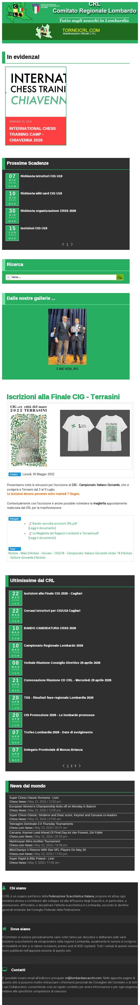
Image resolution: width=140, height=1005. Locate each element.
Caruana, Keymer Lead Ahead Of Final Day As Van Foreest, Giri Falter (56, 832)
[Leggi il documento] (42, 528)
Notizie (40, 557)
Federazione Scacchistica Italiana (71, 896)
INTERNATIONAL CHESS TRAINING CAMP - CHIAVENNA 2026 (32, 134)
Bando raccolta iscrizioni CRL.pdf (55, 523)
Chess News (17, 801)
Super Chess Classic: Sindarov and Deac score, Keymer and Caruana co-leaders (63, 815)
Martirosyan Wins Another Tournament (34, 841)
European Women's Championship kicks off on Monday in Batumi (52, 806)
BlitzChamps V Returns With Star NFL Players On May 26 (47, 849)
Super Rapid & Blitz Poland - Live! (31, 858)
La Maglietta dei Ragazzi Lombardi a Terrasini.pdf (66, 533)
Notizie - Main (18, 553)
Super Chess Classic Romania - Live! (34, 797)
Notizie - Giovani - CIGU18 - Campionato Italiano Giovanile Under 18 (74, 553)
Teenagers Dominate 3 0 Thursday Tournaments (41, 823)
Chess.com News (21, 827)
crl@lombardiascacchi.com (83, 978)
